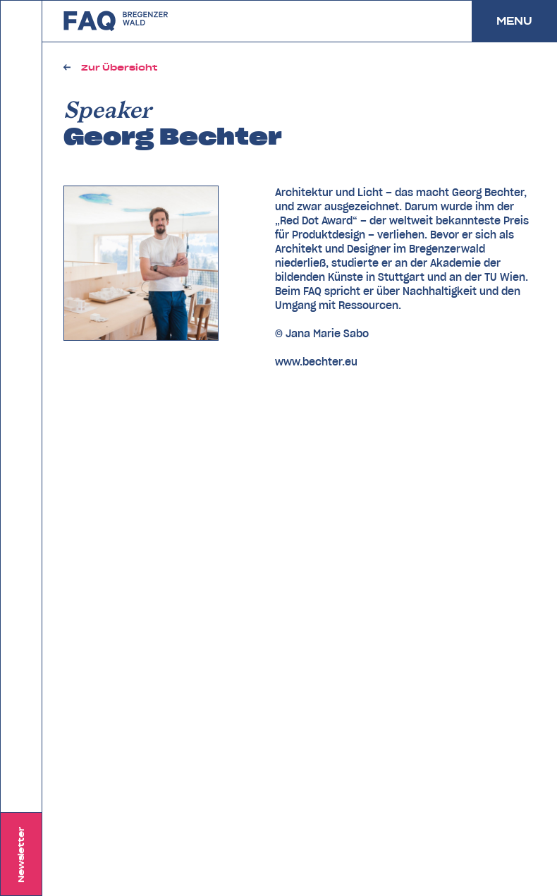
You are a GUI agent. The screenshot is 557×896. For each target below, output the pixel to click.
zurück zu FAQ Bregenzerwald (116, 21)
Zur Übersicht (119, 67)
